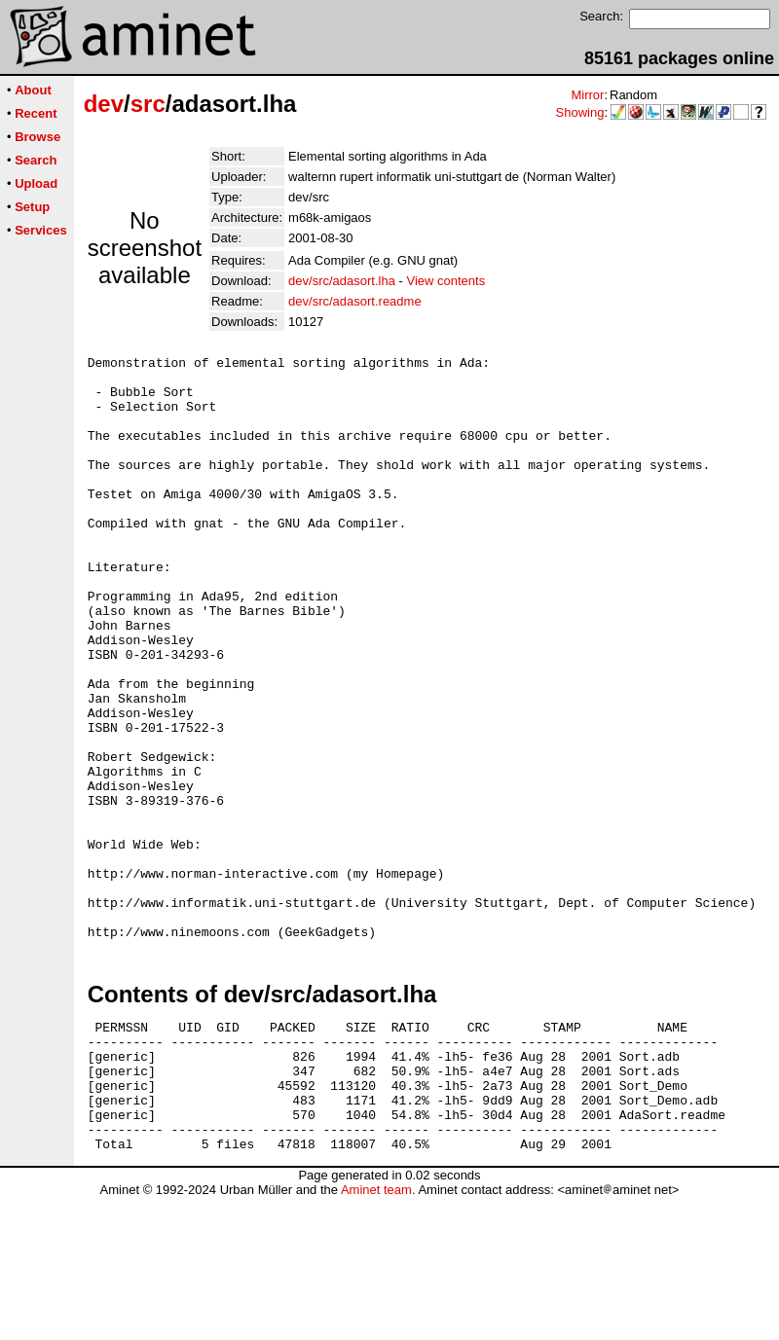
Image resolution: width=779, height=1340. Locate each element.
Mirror (587, 95)
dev (104, 104)
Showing (580, 112)
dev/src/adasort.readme (355, 301)
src (148, 104)
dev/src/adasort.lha (341, 280)
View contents (445, 280)
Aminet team (376, 1332)
